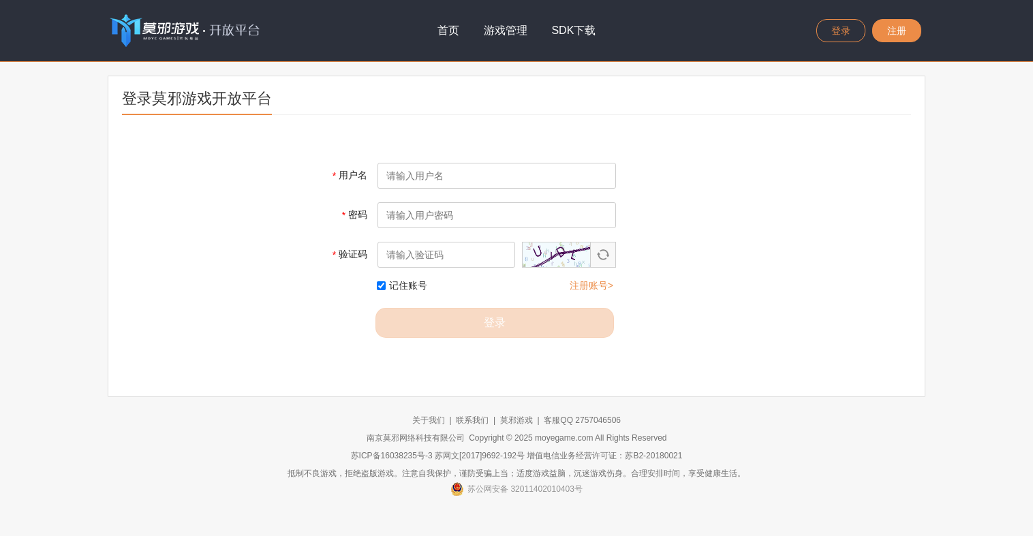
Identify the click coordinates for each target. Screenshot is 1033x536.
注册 (896, 30)
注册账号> (591, 285)
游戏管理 (505, 30)
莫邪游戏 (516, 420)
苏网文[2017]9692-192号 (480, 455)
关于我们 (428, 420)
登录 (840, 30)
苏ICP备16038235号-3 (392, 455)
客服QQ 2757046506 (582, 420)
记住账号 (402, 285)
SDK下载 (573, 30)
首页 (448, 30)
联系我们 (472, 420)
